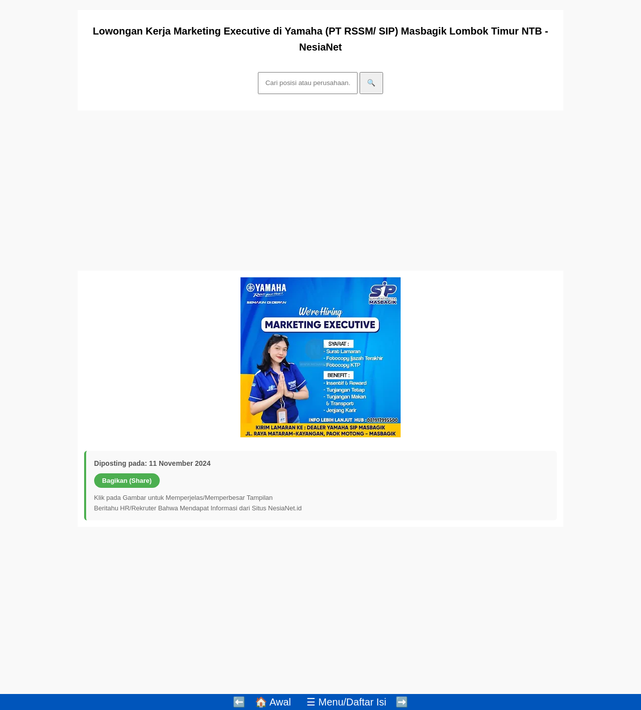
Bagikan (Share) (127, 480)
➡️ (402, 701)
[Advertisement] (320, 191)
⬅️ (239, 701)
